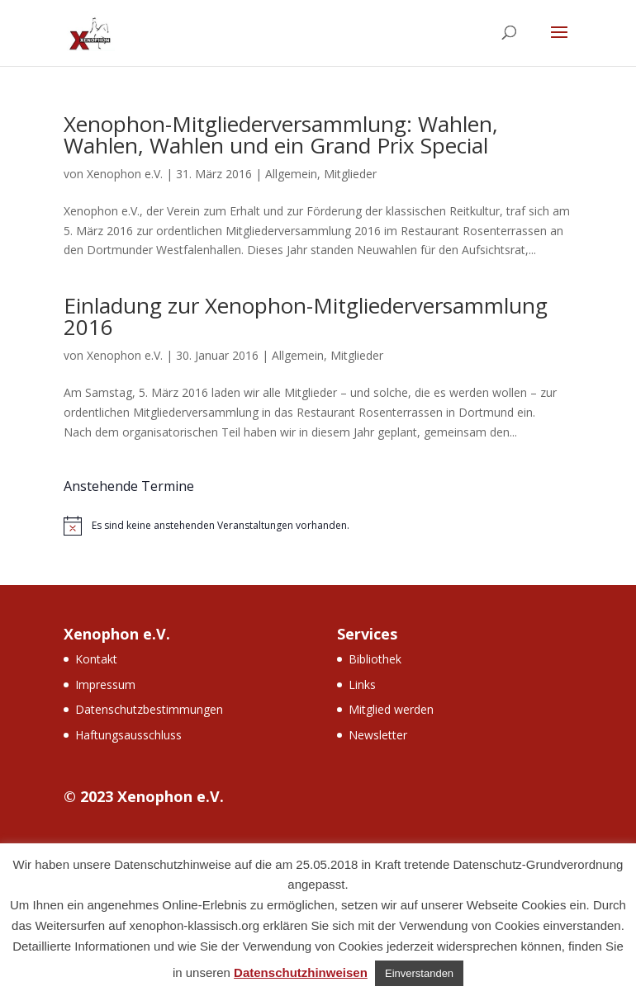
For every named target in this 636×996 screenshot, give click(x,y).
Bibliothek (375, 659)
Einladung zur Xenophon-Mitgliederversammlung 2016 (306, 316)
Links (362, 684)
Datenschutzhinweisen (301, 972)
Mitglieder (350, 174)
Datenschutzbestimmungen (149, 709)
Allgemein (291, 174)
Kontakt (96, 659)
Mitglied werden (391, 709)
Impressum (105, 684)
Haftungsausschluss (128, 735)
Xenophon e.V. (125, 174)
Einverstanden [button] (419, 973)
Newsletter (378, 735)
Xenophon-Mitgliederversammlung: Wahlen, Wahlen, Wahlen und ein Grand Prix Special (281, 134)
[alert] (318, 526)
